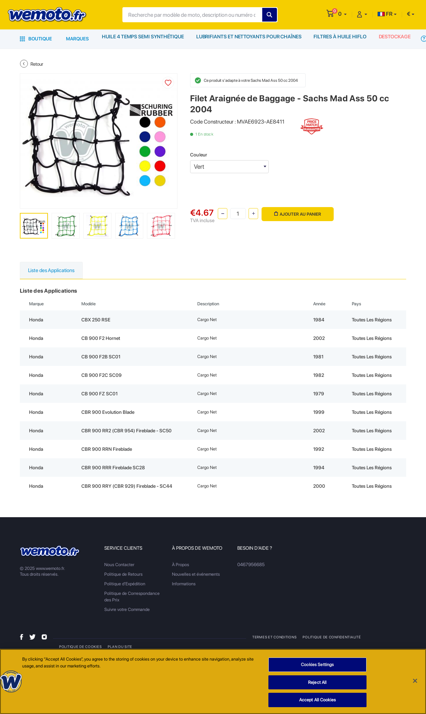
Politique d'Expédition (124, 584)
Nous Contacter (119, 565)
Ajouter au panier (297, 213)
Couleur (198, 154)
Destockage (393, 38)
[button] (342, 14)
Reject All (317, 682)
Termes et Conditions (274, 637)
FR (384, 14)
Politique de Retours (123, 574)
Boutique (36, 38)
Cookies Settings (317, 665)
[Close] (415, 681)
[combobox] (229, 166)
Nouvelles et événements (196, 574)
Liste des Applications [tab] (53, 270)
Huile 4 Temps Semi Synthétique (143, 38)
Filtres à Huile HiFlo (338, 38)
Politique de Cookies (80, 647)
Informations (184, 584)
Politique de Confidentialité (331, 637)
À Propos (180, 565)
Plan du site (119, 647)
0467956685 (250, 565)
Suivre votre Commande (127, 609)
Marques (77, 38)
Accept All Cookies (317, 700)
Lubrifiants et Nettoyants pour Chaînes (248, 38)
